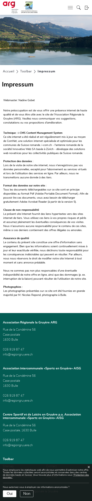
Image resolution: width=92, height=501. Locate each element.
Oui (10, 494)
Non (26, 494)
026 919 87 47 (13, 349)
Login (86, 7)
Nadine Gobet (26, 100)
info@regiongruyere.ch (18, 354)
